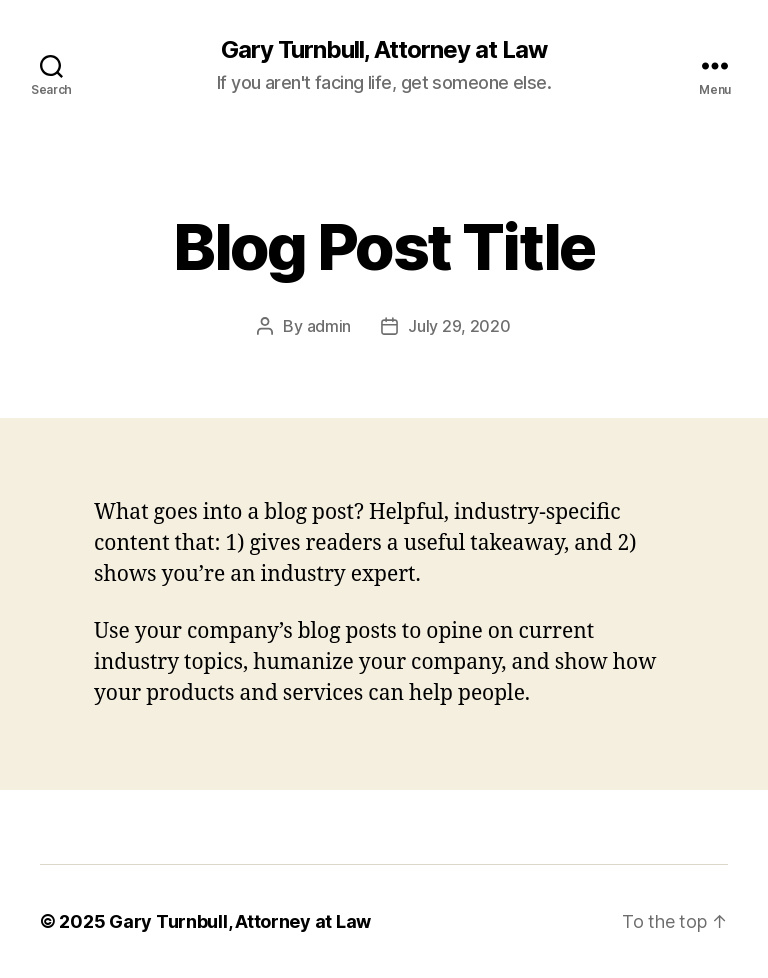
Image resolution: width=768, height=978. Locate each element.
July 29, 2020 (459, 326)
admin (329, 326)
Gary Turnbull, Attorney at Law (384, 50)
